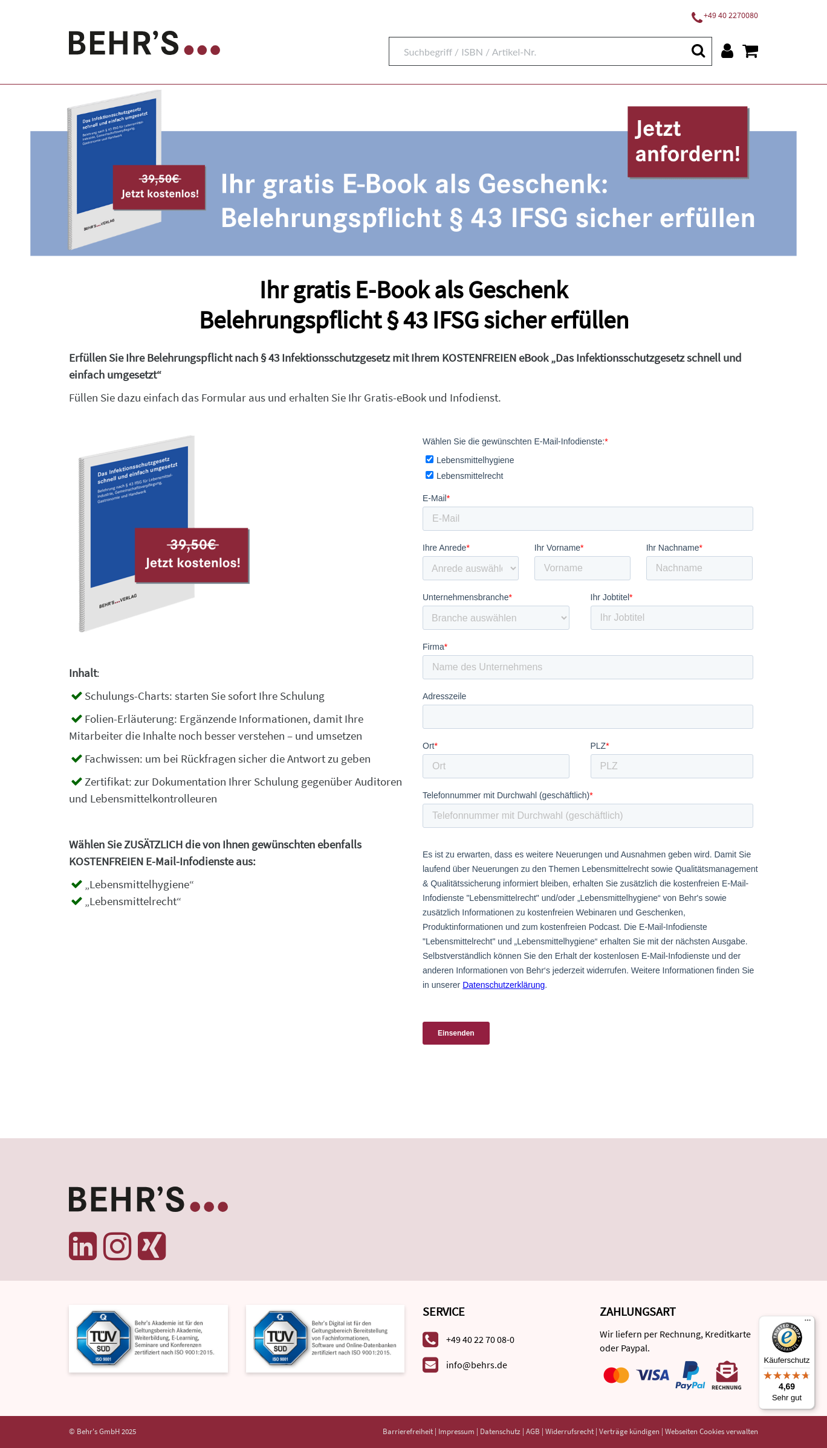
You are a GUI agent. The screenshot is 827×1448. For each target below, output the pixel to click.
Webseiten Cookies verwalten (711, 1431)
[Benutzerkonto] (727, 50)
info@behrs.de (476, 1365)
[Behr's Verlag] (144, 41)
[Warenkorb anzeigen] (750, 50)
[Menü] (807, 1323)
